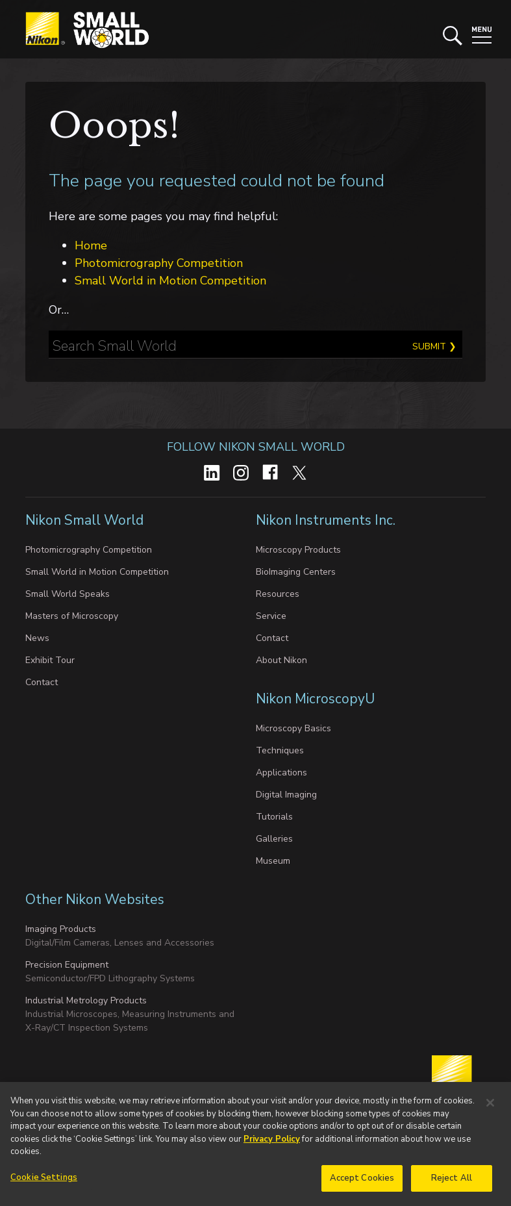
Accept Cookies (362, 1184)
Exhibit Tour (50, 660)
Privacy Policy (271, 1145)
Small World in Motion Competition (170, 280)
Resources (277, 594)
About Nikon (281, 660)
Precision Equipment (66, 965)
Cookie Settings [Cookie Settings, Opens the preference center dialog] (43, 1184)
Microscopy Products (298, 550)
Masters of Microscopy (71, 616)
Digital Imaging (286, 794)
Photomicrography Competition (159, 263)
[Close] (490, 1109)
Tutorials (274, 816)
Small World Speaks (67, 594)
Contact (41, 682)
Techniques (280, 750)
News (37, 638)
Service (271, 616)
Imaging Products (60, 929)
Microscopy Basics (293, 728)
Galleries (274, 839)
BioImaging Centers (296, 572)
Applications (281, 772)
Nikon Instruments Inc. (327, 520)
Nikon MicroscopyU (315, 699)
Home (91, 245)
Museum (273, 861)
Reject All (451, 1184)
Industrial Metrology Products (86, 1000)
